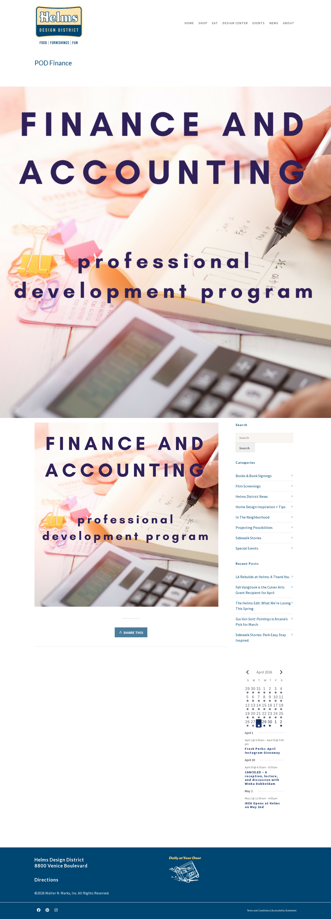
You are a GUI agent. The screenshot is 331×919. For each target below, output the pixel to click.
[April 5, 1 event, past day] (247, 698)
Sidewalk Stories (248, 538)
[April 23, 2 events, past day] (270, 715)
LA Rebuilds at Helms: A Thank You (262, 576)
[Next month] (281, 672)
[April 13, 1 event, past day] (253, 707)
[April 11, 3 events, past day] (281, 698)
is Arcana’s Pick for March (262, 622)
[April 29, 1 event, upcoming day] (264, 723)
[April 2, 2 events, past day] (270, 690)
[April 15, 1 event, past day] (264, 707)
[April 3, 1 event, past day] (275, 690)
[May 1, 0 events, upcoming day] (275, 723)
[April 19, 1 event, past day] (247, 715)
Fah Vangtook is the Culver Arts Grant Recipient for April (260, 590)
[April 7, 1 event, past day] (258, 698)
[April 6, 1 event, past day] (253, 698)
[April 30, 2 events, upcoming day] (270, 723)
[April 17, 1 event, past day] (275, 707)
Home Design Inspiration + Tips (260, 506)
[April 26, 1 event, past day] (247, 723)
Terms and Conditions (258, 910)
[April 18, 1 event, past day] (281, 707)
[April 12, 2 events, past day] (247, 707)
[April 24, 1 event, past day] (275, 715)
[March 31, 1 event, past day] (258, 690)
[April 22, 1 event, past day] (264, 715)
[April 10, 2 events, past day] (275, 698)
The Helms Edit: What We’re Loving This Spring (263, 606)
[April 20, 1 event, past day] (253, 715)
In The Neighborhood (252, 517)
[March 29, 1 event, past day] (247, 690)
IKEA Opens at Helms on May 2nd (262, 805)
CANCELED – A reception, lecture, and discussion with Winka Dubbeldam (262, 778)
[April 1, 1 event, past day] (264, 690)
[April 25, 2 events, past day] (281, 715)
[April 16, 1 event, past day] (270, 707)
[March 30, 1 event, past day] (253, 690)
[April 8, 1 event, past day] (264, 698)
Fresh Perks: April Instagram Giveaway (262, 751)
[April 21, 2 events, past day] (258, 715)
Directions (46, 879)
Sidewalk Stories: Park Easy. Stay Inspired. (261, 637)
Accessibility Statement (284, 910)
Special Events (247, 548)
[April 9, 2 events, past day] (270, 698)
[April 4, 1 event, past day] (281, 690)
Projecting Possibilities (254, 527)
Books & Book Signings (254, 475)
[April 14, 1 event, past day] (258, 707)
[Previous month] (247, 672)
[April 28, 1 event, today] (258, 723)
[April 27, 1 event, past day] (253, 723)
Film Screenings (248, 486)
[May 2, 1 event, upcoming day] (281, 723)
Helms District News (252, 496)
